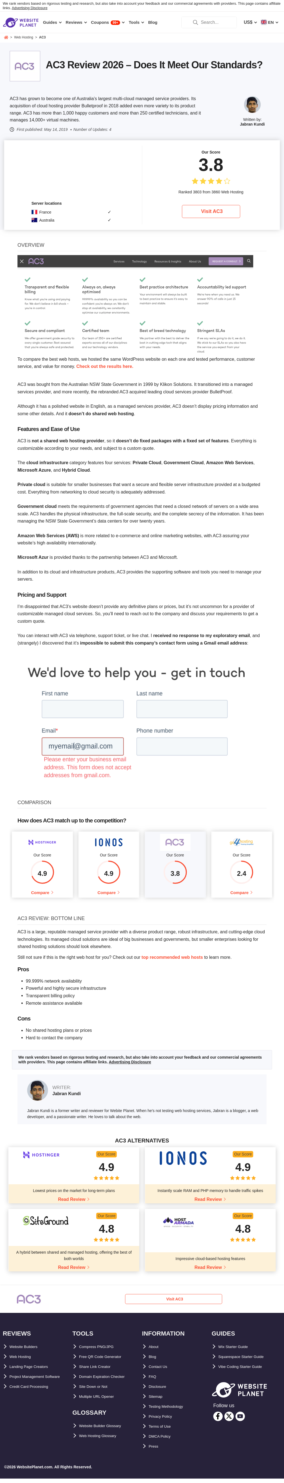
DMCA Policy (162, 1441)
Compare (40, 894)
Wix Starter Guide (236, 1351)
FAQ (153, 1381)
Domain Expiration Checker (108, 1381)
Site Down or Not (97, 1391)
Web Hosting (22, 1361)
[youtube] (240, 1421)
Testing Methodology (171, 1411)
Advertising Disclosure (30, 8)
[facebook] (218, 1421)
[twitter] (229, 1421)
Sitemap (157, 1401)
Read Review (71, 1204)
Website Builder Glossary (106, 1430)
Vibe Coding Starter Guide (245, 1371)
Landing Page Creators (33, 1371)
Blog (154, 1361)
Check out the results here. (104, 366)
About (155, 1351)
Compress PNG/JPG (100, 1351)
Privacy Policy (164, 1421)
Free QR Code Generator (105, 1361)
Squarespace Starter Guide (246, 1361)
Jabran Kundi (252, 124)
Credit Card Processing (34, 1401)
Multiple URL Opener (101, 1401)
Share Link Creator (99, 1371)
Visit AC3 (212, 211)
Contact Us (160, 1371)
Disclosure (160, 1391)
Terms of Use (162, 1431)
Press (155, 1451)
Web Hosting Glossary (102, 1440)
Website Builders (27, 1351)
